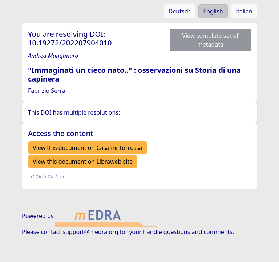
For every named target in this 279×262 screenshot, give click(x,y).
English (213, 11)
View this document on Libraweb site (83, 162)
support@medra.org (90, 232)
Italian (243, 11)
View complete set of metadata (210, 40)
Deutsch (180, 11)
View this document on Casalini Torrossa (87, 148)
